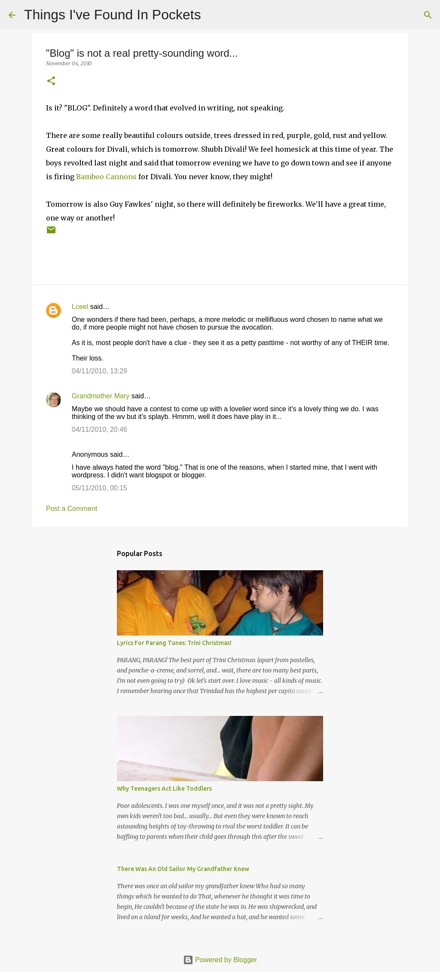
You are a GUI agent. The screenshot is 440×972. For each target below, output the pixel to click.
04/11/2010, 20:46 (99, 429)
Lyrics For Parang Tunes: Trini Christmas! (174, 642)
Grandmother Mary (100, 396)
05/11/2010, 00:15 (99, 488)
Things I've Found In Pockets (112, 14)
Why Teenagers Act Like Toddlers (164, 788)
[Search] (213, 15)
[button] (51, 81)
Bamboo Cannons (106, 176)
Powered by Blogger (220, 959)
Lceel (80, 306)
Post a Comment (71, 508)
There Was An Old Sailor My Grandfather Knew (183, 868)
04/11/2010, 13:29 (99, 371)
